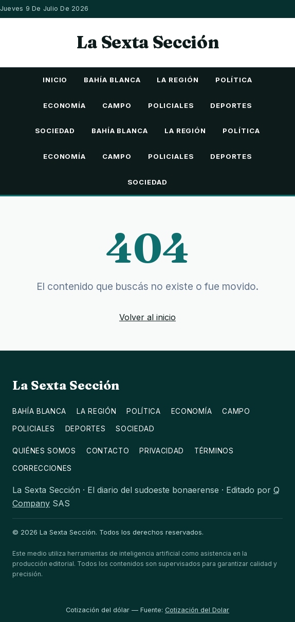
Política (233, 80)
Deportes (231, 105)
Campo (117, 105)
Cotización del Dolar (197, 610)
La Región (177, 80)
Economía (64, 105)
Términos (213, 451)
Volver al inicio (147, 317)
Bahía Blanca (112, 80)
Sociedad (55, 130)
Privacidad (161, 451)
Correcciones (42, 468)
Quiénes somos (44, 451)
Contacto (107, 451)
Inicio (55, 80)
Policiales (171, 105)
